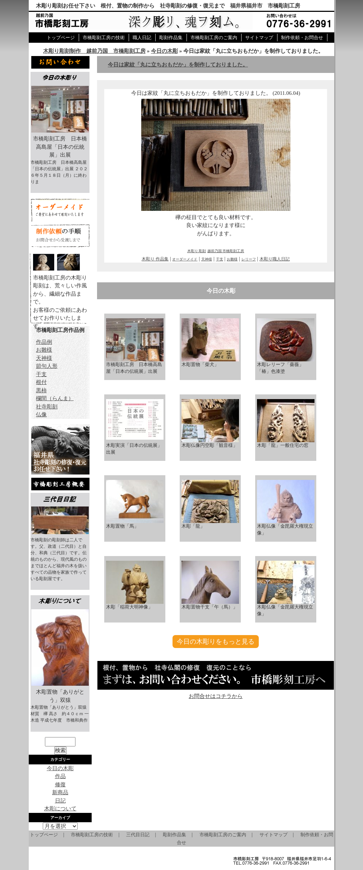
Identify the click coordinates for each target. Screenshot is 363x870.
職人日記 (142, 37)
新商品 (60, 792)
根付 (41, 382)
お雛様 (232, 259)
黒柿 (41, 390)
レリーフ (249, 259)
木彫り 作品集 (155, 259)
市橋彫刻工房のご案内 (213, 37)
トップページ (61, 37)
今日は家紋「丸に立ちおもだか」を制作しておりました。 (178, 65)
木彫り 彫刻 (196, 251)
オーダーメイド (184, 259)
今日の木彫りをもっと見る (215, 641)
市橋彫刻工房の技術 (104, 37)
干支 (219, 259)
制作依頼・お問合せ (302, 37)
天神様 (206, 259)
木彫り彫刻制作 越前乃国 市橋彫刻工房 (94, 51)
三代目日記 (138, 834)
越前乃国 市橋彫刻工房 (225, 251)
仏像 (41, 414)
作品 (60, 776)
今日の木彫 (164, 51)
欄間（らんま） (55, 398)
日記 (60, 801)
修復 (60, 784)
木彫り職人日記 (274, 259)
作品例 (44, 342)
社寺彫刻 (47, 406)
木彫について (60, 808)
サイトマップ (259, 37)
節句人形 (47, 366)
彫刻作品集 (171, 37)
